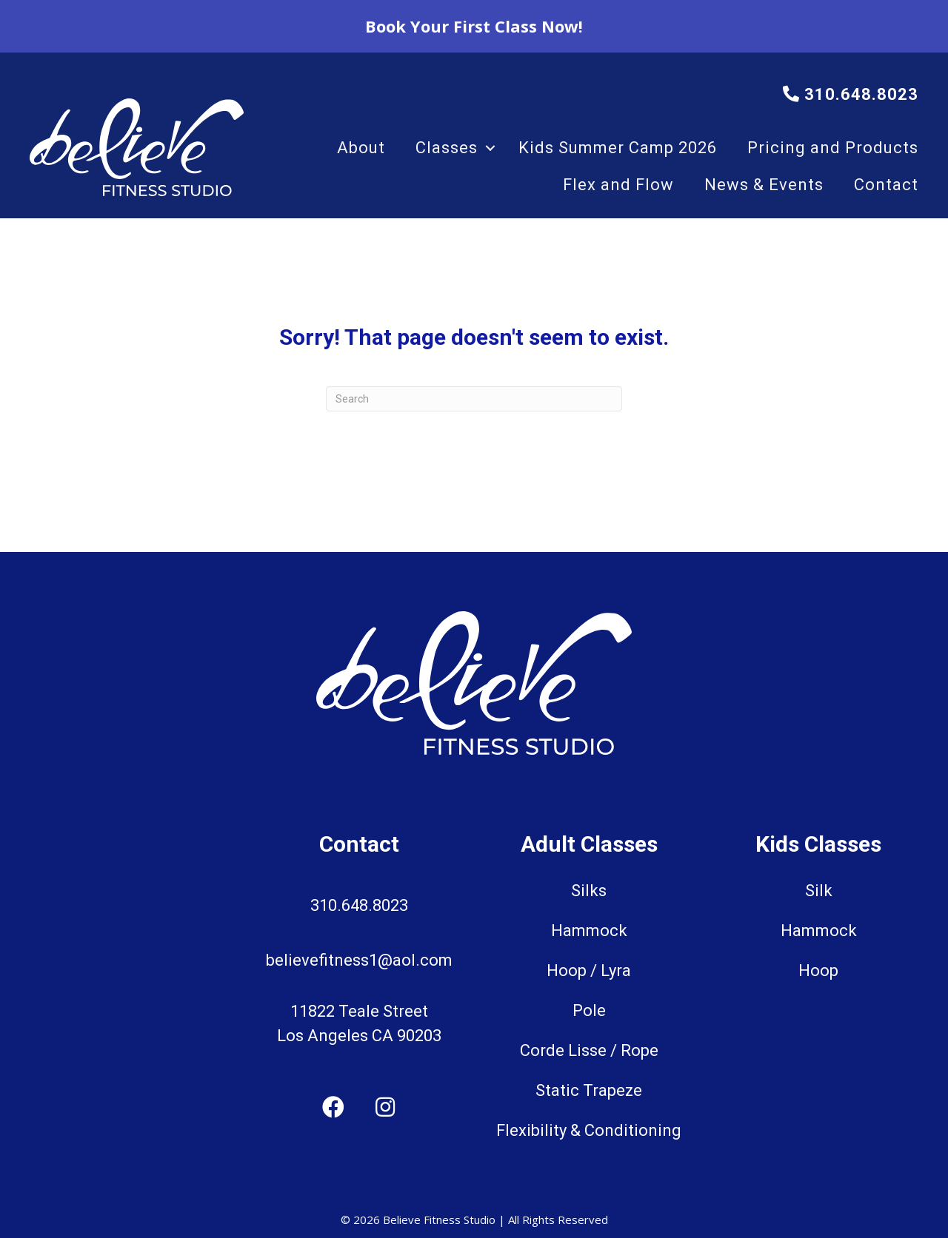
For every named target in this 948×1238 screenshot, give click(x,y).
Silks (589, 890)
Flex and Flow (618, 184)
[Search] (474, 398)
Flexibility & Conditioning (588, 1130)
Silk (818, 890)
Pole (589, 1010)
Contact (886, 184)
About (361, 147)
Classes (446, 147)
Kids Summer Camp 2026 (617, 147)
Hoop (818, 970)
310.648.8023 (850, 94)
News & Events (764, 184)
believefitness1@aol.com (359, 960)
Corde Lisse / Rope (589, 1050)
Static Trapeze (588, 1090)
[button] (490, 147)
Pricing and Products (832, 147)
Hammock (589, 930)
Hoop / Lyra (589, 970)
